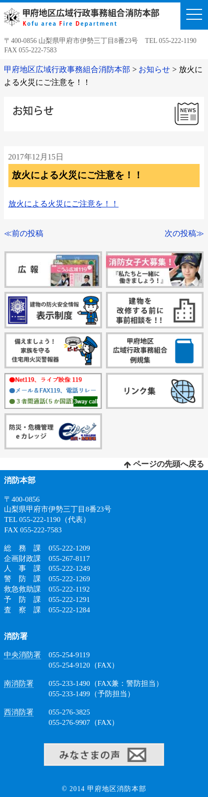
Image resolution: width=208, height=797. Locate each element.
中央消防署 (22, 655)
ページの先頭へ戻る (164, 464)
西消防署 (19, 712)
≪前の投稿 (23, 233)
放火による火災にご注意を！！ (63, 203)
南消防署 (19, 683)
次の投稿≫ (184, 233)
